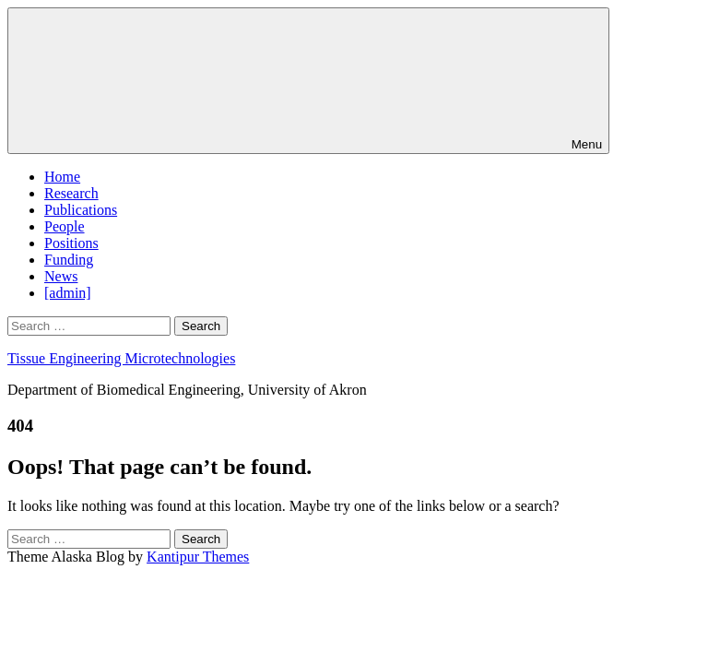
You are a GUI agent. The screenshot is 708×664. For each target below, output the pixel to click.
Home (62, 176)
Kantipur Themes (198, 556)
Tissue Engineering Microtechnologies (121, 358)
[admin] (67, 293)
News (60, 276)
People (64, 226)
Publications (80, 210)
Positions (71, 243)
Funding (68, 259)
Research (71, 193)
